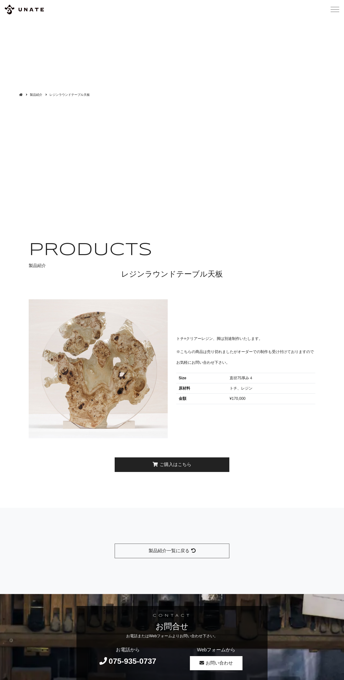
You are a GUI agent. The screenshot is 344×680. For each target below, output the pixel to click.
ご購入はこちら (172, 464)
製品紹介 (36, 94)
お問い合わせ (216, 662)
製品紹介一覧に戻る (172, 550)
